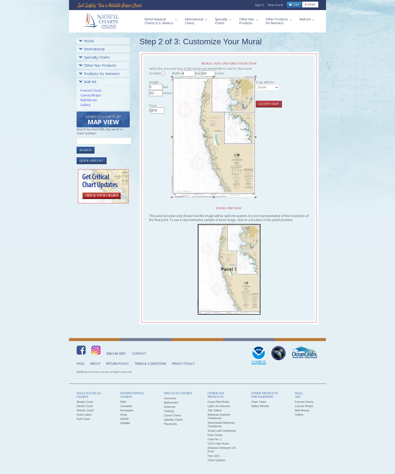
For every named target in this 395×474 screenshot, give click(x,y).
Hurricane (170, 398)
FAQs (80, 363)
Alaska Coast (85, 401)
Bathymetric (171, 402)
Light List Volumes (219, 406)
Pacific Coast (85, 406)
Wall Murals (88, 100)
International (92, 49)
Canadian (126, 406)
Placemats (170, 423)
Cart (294, 4)
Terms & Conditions (150, 363)
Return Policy (117, 363)
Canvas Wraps (90, 95)
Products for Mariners (99, 73)
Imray (123, 414)
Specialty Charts (94, 57)
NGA (123, 401)
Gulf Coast (83, 418)
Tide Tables (215, 410)
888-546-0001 (116, 353)
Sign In (259, 5)
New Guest (275, 5)
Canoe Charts (172, 415)
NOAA (86, 41)
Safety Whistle (260, 406)
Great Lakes (84, 414)
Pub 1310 (213, 455)
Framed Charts (91, 90)
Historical (169, 406)
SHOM (124, 418)
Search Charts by (103, 120)
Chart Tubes (258, 401)
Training (169, 411)
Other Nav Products (97, 65)
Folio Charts (215, 434)
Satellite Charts (173, 419)
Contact (139, 353)
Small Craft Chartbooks (222, 430)
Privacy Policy (183, 363)
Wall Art (87, 81)
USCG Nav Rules (218, 443)
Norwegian (127, 410)
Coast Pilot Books (218, 401)
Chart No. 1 (215, 439)
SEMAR (125, 423)
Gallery (85, 105)
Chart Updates (216, 460)
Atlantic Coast (85, 410)
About (95, 363)
